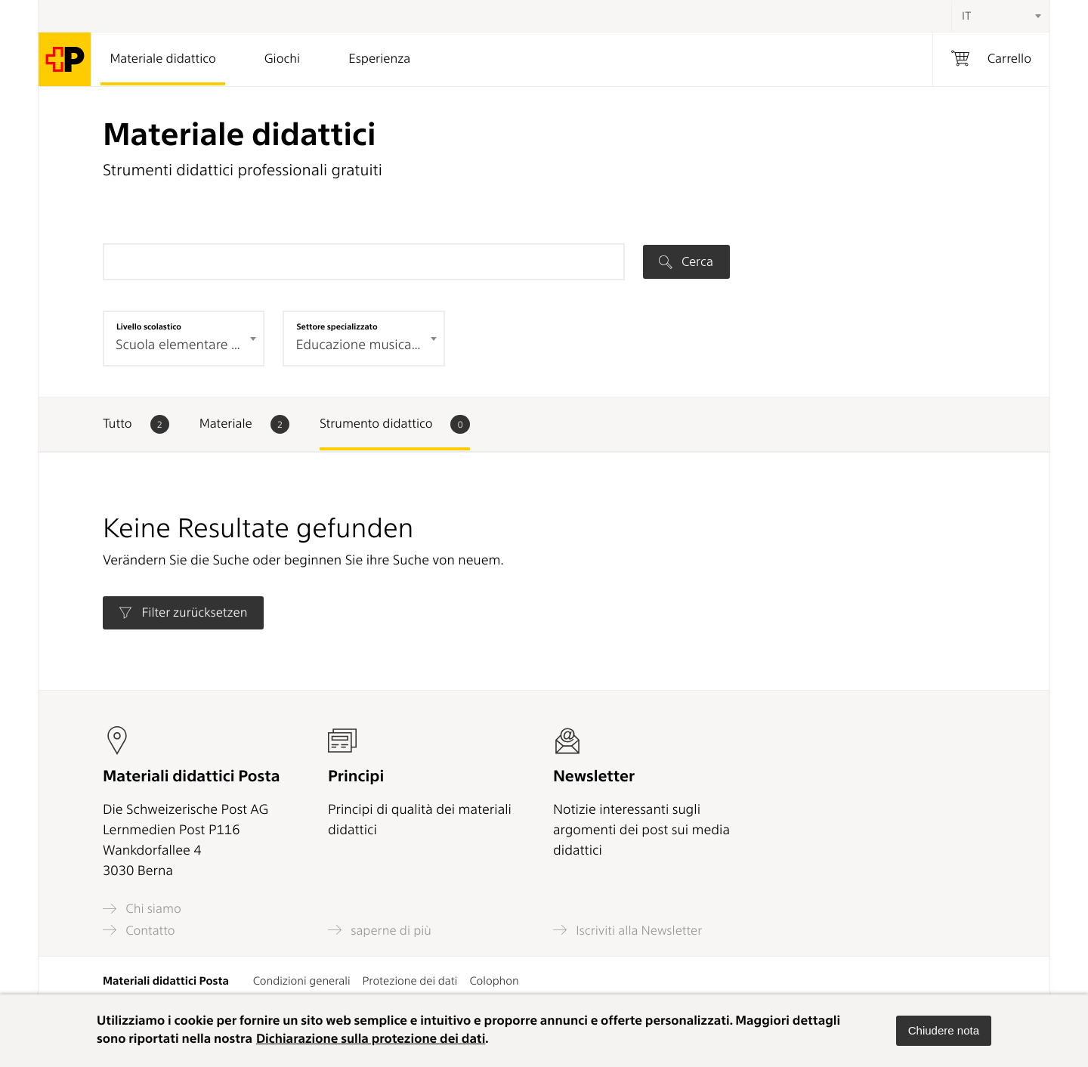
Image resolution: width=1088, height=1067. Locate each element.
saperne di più (379, 930)
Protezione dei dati (410, 981)
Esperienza (379, 58)
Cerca (686, 261)
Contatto (139, 930)
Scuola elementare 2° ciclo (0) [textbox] (185, 345)
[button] (943, 1031)
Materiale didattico (162, 58)
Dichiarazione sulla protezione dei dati (370, 1039)
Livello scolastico (148, 326)
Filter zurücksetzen (183, 612)
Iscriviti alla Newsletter (627, 930)
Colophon (493, 981)
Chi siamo (142, 909)
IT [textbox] (966, 16)
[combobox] (1000, 16)
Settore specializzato (336, 326)
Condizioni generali (302, 981)
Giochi (282, 58)
